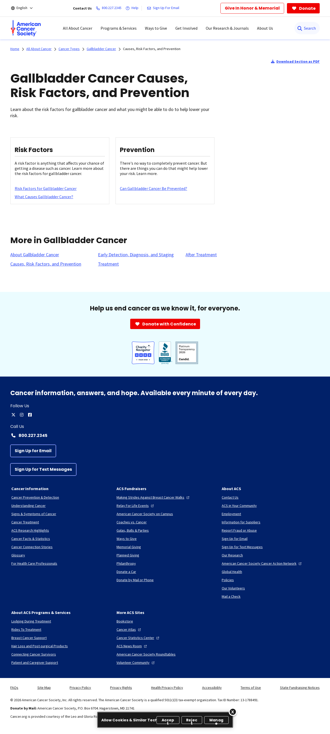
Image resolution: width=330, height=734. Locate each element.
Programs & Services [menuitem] (119, 28)
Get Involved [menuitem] (186, 28)
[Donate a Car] (126, 572)
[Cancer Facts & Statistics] (30, 539)
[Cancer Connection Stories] (32, 547)
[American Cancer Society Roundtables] (146, 654)
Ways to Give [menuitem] (156, 28)
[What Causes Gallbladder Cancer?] (44, 197)
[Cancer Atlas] (129, 629)
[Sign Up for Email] (33, 451)
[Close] (233, 712)
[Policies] (228, 580)
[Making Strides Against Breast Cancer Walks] (154, 497)
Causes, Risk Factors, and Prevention (151, 48)
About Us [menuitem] (265, 28)
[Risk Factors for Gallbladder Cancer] (46, 188)
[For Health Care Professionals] (34, 563)
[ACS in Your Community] (239, 505)
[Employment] (231, 514)
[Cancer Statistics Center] (138, 638)
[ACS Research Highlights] (30, 530)
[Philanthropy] (126, 563)
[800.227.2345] (110, 8)
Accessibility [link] (212, 687)
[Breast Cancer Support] (29, 638)
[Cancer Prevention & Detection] (35, 497)
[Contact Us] (230, 497)
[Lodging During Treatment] (31, 621)
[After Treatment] (201, 255)
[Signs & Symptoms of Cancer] (33, 514)
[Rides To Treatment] (26, 629)
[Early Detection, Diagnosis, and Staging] (136, 255)
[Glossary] (18, 555)
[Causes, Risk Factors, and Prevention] (45, 264)
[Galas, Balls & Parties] (133, 530)
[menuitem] (25, 28)
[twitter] (13, 415)
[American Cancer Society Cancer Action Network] (262, 563)
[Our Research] (232, 555)
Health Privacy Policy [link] (167, 687)
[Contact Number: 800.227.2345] (165, 435)
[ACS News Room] (132, 646)
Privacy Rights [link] (121, 687)
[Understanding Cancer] (28, 505)
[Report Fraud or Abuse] (239, 530)
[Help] (133, 8)
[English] (25, 8)
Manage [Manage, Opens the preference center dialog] (216, 720)
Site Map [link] (44, 687)
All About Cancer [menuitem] (77, 28)
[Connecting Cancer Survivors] (33, 654)
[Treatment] (108, 264)
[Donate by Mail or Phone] (135, 580)
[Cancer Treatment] (25, 522)
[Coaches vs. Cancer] (132, 522)
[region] (165, 720)
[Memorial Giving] (129, 547)
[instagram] (22, 415)
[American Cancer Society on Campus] (145, 514)
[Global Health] (232, 572)
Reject (191, 720)
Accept (168, 720)
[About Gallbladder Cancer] (34, 255)
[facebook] (30, 415)
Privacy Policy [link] (80, 687)
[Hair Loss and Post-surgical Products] (39, 646)
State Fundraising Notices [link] (300, 687)
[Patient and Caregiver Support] (34, 662)
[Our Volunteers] (233, 588)
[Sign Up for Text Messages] (43, 469)
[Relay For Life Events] (136, 505)
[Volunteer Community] (136, 662)
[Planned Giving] (128, 555)
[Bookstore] (125, 621)
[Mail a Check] (231, 596)
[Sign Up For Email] (164, 8)
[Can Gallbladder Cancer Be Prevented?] (153, 188)
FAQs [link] (14, 687)
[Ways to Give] (127, 539)
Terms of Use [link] (251, 687)
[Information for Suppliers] (241, 522)
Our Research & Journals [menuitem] (227, 28)
